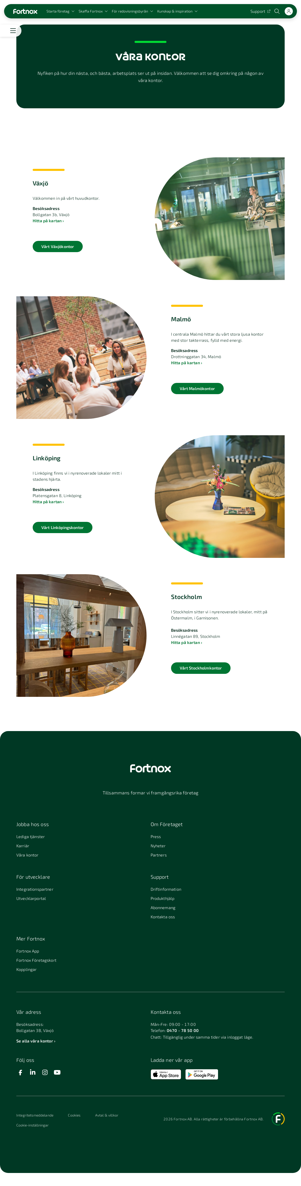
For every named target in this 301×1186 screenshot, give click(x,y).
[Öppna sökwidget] (277, 11)
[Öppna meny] (13, 31)
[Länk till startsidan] (25, 11)
